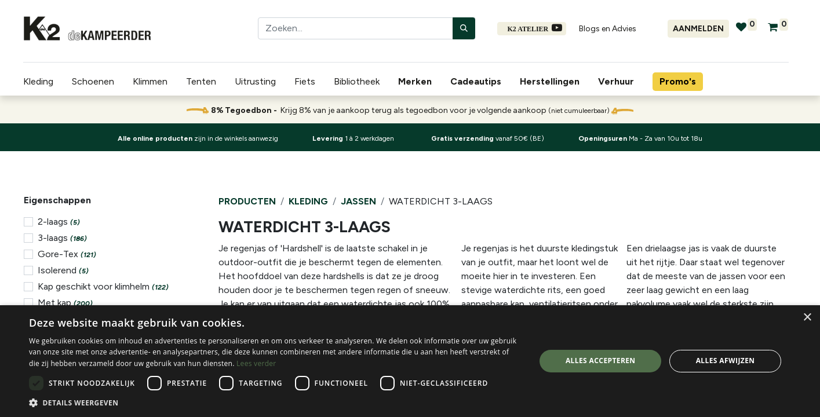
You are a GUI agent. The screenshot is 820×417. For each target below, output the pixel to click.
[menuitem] (417, 81)
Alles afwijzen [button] (725, 360)
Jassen (358, 201)
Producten (247, 201)
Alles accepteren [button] (601, 360)
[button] (274, 402)
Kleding (308, 201)
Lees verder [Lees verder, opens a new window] (256, 363)
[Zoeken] (464, 28)
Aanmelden (698, 29)
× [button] (807, 317)
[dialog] (410, 361)
